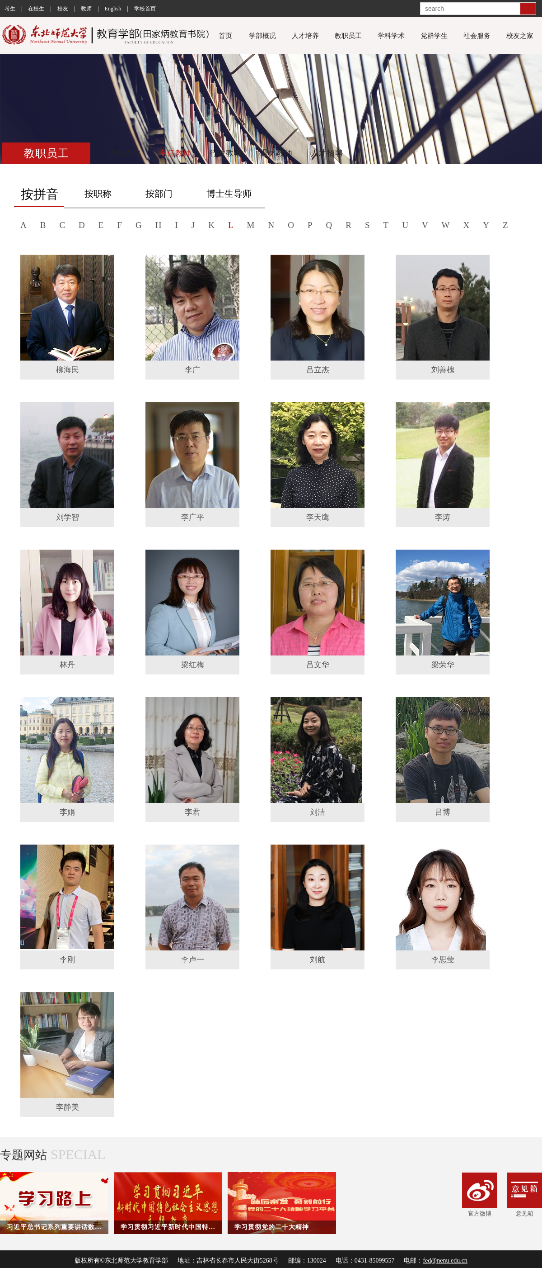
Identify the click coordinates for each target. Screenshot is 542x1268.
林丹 (67, 664)
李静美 (67, 1107)
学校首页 (145, 8)
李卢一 (192, 959)
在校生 (36, 8)
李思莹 (442, 959)
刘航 (317, 959)
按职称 (98, 194)
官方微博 (479, 1195)
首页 (225, 35)
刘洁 (317, 812)
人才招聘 (327, 153)
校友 (62, 8)
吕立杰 (317, 370)
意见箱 (524, 1195)
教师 (86, 8)
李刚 (67, 959)
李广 (192, 370)
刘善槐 (442, 370)
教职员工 (348, 35)
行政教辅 (226, 153)
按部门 (159, 194)
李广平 (192, 517)
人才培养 (305, 35)
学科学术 (391, 35)
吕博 (442, 812)
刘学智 (67, 517)
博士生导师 (229, 194)
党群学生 (434, 35)
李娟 (67, 812)
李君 (192, 812)
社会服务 (477, 35)
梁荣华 (442, 664)
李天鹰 (317, 517)
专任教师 (175, 153)
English (113, 8)
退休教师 (276, 153)
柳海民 (67, 370)
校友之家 (519, 35)
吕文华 (317, 664)
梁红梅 (192, 664)
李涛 (442, 517)
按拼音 (40, 194)
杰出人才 (124, 153)
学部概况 (262, 35)
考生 (10, 8)
